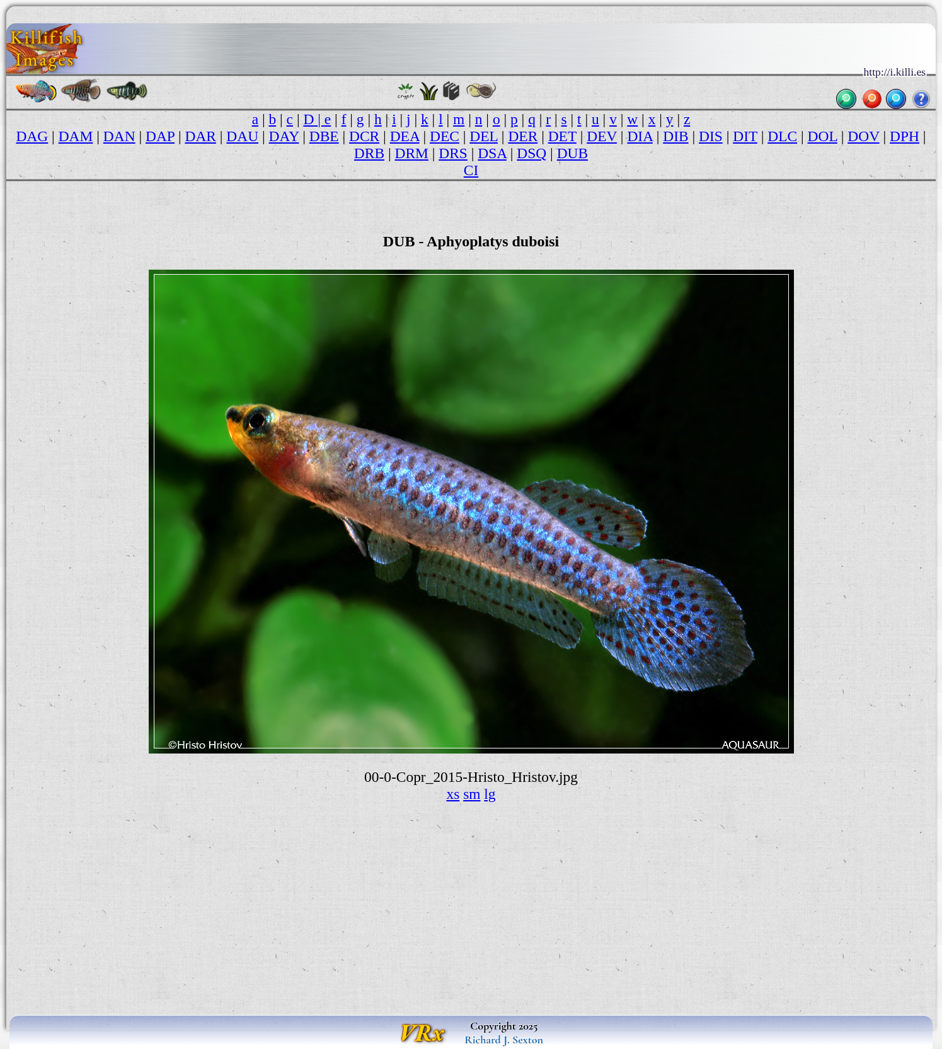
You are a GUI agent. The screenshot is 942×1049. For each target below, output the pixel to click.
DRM (411, 153)
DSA (492, 153)
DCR (364, 136)
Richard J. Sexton (503, 1039)
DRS (453, 153)
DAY (284, 136)
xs (452, 794)
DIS (711, 136)
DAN (119, 136)
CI (471, 170)
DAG (32, 136)
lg (489, 794)
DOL (822, 136)
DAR (200, 136)
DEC (444, 136)
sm (471, 794)
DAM (76, 136)
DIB (675, 136)
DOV (863, 136)
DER (522, 136)
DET (562, 136)
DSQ (531, 153)
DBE (324, 136)
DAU (242, 136)
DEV (602, 136)
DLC (782, 136)
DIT (745, 136)
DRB (369, 153)
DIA (639, 136)
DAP (160, 136)
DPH (904, 136)
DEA (405, 136)
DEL (483, 136)
